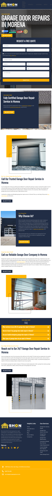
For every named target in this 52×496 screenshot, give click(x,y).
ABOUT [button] (46, 4)
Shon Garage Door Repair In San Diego (24, 4)
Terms (15, 55)
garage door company (26, 105)
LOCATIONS (39, 4)
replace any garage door (38, 229)
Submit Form (26, 80)
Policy (11, 55)
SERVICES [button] (31, 4)
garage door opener (21, 261)
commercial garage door (15, 107)
